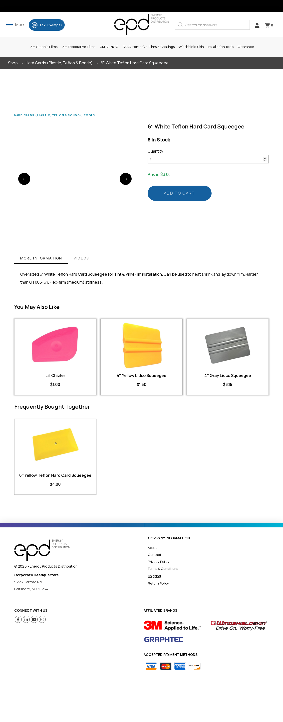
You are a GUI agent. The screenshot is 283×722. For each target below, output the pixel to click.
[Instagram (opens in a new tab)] (42, 619)
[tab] (41, 258)
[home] (42, 550)
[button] (16, 24)
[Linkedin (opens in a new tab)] (26, 619)
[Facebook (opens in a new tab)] (18, 619)
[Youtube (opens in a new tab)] (34, 619)
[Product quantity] (208, 159)
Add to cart (179, 193)
